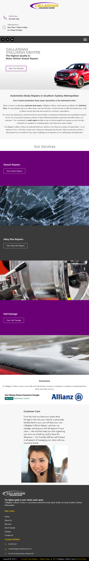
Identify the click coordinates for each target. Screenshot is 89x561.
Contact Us (9, 535)
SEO (54, 559)
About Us (8, 520)
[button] (3, 39)
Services (8, 524)
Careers (8, 531)
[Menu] (85, 40)
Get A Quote (10, 527)
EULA (19, 559)
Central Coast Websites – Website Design (36, 559)
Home (7, 516)
